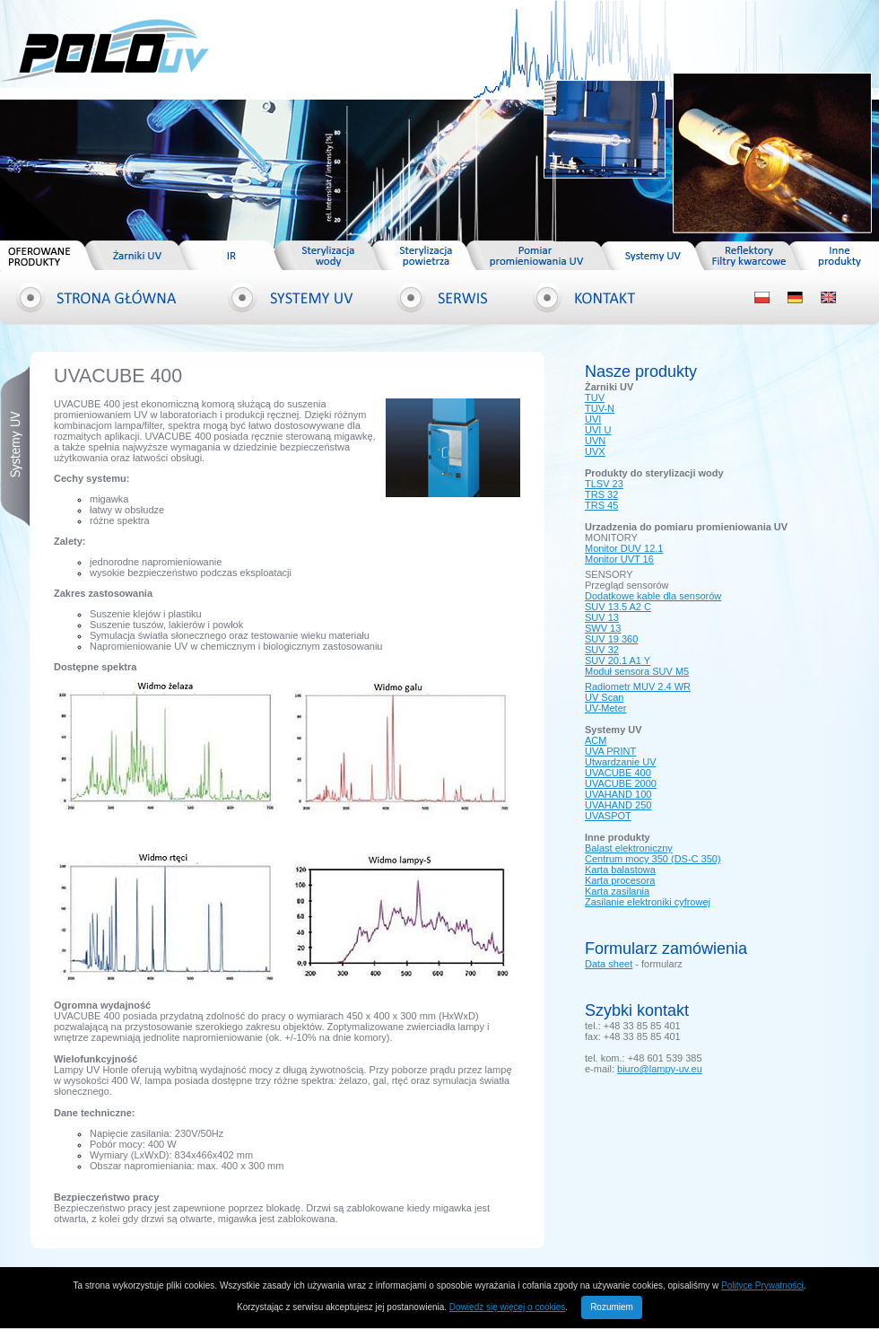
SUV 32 (602, 649)
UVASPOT (608, 815)
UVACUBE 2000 (621, 783)
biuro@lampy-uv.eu (659, 1068)
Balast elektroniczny (629, 848)
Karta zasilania (617, 891)
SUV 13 (602, 617)
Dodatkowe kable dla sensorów (653, 595)
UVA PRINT (610, 751)
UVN (595, 440)
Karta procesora (620, 880)
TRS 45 (601, 505)
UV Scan (604, 697)
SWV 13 (603, 628)
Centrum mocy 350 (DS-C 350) (653, 858)
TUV (595, 397)
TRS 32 (601, 494)
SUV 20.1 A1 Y (617, 660)
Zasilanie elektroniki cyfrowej (647, 901)
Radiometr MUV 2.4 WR (638, 686)
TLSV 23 (604, 483)
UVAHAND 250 (618, 805)
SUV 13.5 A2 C (618, 606)
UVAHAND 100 (618, 794)
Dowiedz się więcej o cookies (507, 1307)
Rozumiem (611, 1307)
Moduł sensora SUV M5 (637, 671)
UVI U (598, 429)
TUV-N (599, 408)
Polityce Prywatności (762, 1285)
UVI (593, 419)
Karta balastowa (620, 869)
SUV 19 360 (611, 639)
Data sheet (608, 963)
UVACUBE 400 (618, 772)
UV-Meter (605, 708)
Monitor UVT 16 (619, 559)
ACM (595, 740)
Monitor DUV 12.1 (624, 548)
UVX (595, 451)
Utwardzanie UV (620, 761)
